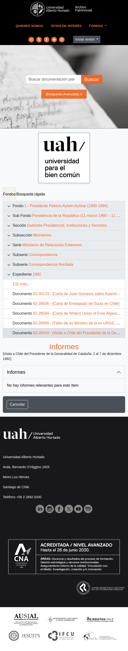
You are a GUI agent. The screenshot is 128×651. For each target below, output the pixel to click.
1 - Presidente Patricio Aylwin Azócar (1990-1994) (66, 206)
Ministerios (42, 235)
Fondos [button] (96, 26)
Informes (16, 372)
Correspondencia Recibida (50, 264)
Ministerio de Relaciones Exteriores (52, 245)
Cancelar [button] (17, 404)
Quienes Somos (29, 26)
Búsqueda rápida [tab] (30, 194)
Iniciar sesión (85, 39)
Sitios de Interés (66, 26)
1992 (37, 274)
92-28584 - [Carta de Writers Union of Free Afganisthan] (80, 313)
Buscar (91, 79)
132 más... (21, 284)
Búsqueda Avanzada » (64, 94)
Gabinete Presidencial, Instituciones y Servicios (67, 225)
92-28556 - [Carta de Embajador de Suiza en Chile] (76, 304)
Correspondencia (42, 255)
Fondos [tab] (9, 194)
